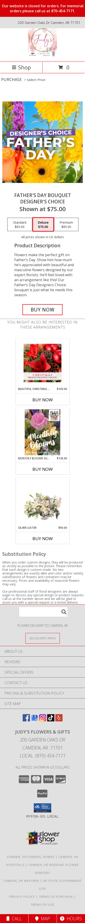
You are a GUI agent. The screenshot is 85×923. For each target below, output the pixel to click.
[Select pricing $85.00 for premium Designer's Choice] (66, 224)
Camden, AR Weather (21, 881)
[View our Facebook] (26, 720)
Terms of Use (42, 905)
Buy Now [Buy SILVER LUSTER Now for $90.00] (42, 538)
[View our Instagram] (42, 720)
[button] (42, 807)
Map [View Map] (42, 918)
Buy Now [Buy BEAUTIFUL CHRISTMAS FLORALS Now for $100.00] (42, 400)
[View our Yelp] (59, 720)
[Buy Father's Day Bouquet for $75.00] (42, 309)
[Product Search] (43, 612)
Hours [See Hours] (71, 918)
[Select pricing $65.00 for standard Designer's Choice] (19, 224)
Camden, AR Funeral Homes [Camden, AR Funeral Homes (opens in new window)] (31, 857)
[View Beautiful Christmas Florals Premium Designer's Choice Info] (42, 363)
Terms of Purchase (56, 897)
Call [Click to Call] (14, 918)
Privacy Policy (22, 897)
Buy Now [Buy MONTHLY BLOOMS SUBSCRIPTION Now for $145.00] (42, 469)
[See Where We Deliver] (42, 638)
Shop (21, 67)
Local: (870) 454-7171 (43, 756)
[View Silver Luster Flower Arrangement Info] (42, 502)
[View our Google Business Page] (34, 720)
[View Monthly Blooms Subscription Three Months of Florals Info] (42, 432)
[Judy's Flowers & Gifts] (42, 55)
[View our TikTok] (50, 720)
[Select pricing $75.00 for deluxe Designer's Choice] (43, 224)
